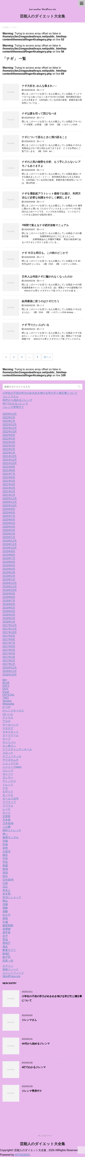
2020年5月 (9, 523)
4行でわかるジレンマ (15, 403)
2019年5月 (9, 565)
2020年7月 (9, 516)
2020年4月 (9, 526)
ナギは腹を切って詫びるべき (39, 113)
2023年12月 (10, 414)
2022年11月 (10, 428)
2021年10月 (10, 463)
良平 (5, 936)
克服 (5, 840)
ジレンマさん (11, 396)
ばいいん (8, 714)
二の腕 (7, 826)
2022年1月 (9, 452)
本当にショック (12, 897)
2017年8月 (9, 639)
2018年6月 (9, 604)
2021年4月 (9, 484)
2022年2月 (9, 449)
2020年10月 (10, 505)
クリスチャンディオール (17, 749)
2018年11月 (10, 586)
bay (5, 679)
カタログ (8, 728)
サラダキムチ (11, 759)
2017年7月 (9, 642)
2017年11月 (10, 628)
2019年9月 (9, 551)
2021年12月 (10, 456)
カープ (7, 738)
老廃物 (7, 929)
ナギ (42, 90)
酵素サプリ (9, 950)
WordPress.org (11, 976)
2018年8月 (9, 597)
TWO (6, 697)
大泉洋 (7, 851)
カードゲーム (11, 735)
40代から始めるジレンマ (17, 400)
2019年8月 (9, 554)
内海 (5, 844)
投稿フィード (11, 969)
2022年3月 (9, 445)
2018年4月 (9, 611)
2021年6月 (9, 477)
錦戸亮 (7, 957)
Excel (6, 691)
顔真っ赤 (8, 960)
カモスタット (11, 731)
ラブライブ (9, 802)
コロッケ (8, 752)
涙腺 (5, 904)
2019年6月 (9, 561)
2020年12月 (10, 498)
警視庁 (7, 943)
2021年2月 (9, 491)
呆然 (5, 847)
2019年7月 (9, 558)
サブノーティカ (12, 756)
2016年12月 (10, 667)
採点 (5, 876)
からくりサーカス (13, 710)
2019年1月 (9, 579)
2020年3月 (9, 530)
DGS (5, 688)
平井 (5, 858)
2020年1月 (9, 537)
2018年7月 (9, 600)
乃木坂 (7, 819)
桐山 (5, 900)
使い (5, 833)
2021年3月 (9, 487)
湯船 (5, 907)
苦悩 (5, 939)
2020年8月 (9, 512)
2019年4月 (9, 569)
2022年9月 (9, 435)
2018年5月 (9, 607)
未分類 (7, 893)
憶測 (5, 869)
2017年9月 (9, 635)
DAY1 (6, 685)
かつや (7, 707)
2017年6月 (9, 646)
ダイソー (8, 774)
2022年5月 (9, 438)
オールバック (11, 724)
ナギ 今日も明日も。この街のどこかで (45, 252)
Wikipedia (8, 703)
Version (7, 700)
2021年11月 (10, 459)
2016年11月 (10, 671)
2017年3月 (9, 657)
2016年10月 (10, 674)
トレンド (8, 784)
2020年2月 (9, 533)
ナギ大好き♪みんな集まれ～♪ (39, 85)
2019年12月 (10, 540)
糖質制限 (8, 925)
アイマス (8, 717)
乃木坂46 (8, 823)
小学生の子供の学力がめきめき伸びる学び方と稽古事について (40, 393)
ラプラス (8, 805)
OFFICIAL (9, 694)
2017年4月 (9, 653)
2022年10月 (10, 431)
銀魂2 (6, 953)
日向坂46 (8, 879)
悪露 (5, 865)
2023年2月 (9, 417)
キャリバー (9, 742)
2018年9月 (9, 593)
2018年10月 (10, 590)
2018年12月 (10, 583)
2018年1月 (9, 621)
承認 (5, 872)
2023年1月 (9, 421)
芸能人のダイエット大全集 (42, 16)
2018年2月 (9, 618)
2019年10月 (10, 547)
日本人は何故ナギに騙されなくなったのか (47, 276)
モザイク (8, 791)
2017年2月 (9, 660)
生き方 (7, 914)
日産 (5, 883)
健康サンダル (11, 837)
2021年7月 (9, 473)
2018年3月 (9, 614)
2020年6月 (9, 519)
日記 (5, 886)
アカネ (7, 721)
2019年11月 (10, 544)
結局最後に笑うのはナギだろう (40, 301)
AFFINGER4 (22, 1154)
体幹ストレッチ (12, 830)
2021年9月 (9, 466)
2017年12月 (10, 625)
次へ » (47, 356)
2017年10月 (10, 632)
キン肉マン (9, 745)
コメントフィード (13, 972)
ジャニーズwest (12, 766)
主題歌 (7, 816)
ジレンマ (8, 770)
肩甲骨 (7, 932)
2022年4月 (9, 442)
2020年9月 (9, 509)
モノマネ (8, 795)
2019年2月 (9, 576)
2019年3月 (9, 572)
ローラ (7, 812)
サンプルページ (45, 1136)
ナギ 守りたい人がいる (35, 324)
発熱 (5, 918)
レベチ (7, 809)
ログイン (8, 965)
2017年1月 (9, 664)
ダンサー (8, 777)
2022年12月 (10, 424)
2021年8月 (9, 470)
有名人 (7, 890)
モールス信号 (11, 798)
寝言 (5, 855)
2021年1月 (9, 495)
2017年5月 (9, 650)
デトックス (9, 781)
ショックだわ (11, 763)
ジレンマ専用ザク (13, 407)
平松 (5, 862)
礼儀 (5, 921)
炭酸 (5, 911)
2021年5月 (9, 480)
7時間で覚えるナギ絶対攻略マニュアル (45, 225)
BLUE (6, 682)
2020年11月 (10, 502)
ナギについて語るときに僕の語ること (44, 137)
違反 (5, 946)
